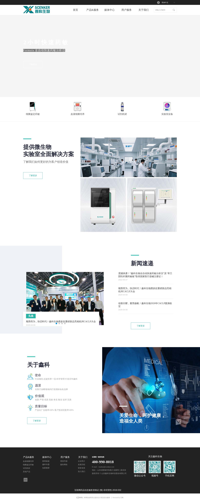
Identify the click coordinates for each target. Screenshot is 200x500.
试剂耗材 (26, 468)
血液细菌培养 (28, 461)
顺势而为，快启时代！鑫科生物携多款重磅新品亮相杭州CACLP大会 (144, 290)
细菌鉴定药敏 (28, 465)
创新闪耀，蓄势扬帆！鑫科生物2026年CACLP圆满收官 (145, 305)
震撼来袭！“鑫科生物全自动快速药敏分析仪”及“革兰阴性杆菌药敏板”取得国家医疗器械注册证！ (145, 275)
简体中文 (165, 2)
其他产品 (26, 472)
